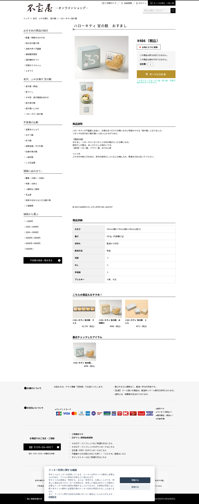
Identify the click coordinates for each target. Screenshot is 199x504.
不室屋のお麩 (30, 122)
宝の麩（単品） (32, 86)
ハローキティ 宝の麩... (82, 362)
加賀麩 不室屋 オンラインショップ (57, 7)
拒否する (135, 487)
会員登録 (128, 3)
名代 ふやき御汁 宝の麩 (44, 18)
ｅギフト (29, 70)
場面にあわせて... (33, 171)
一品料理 (29, 157)
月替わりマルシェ (33, 65)
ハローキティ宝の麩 (68, 18)
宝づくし (29, 91)
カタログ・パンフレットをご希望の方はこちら (92, 443)
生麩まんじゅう (32, 129)
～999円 (29, 221)
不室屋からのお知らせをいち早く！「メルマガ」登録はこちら (99, 453)
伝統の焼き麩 (31, 151)
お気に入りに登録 (150, 47)
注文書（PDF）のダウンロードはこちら (89, 450)
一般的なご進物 (32, 189)
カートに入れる (157, 74)
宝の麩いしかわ (32, 108)
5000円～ (30, 248)
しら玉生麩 (30, 162)
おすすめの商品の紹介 (35, 30)
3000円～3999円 (33, 237)
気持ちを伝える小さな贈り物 (38, 200)
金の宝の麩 (30, 102)
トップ (26, 18)
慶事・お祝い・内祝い (35, 178)
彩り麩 (28, 140)
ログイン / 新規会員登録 (82, 437)
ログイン (142, 3)
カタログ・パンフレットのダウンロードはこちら (93, 446)
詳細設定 (52, 497)
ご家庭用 (29, 205)
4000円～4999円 (33, 243)
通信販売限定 (31, 54)
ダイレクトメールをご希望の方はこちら (89, 457)
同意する (135, 480)
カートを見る (163, 3)
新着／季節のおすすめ (35, 37)
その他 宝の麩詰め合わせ (37, 97)
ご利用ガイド (110, 3)
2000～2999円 (32, 232)
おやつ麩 (29, 135)
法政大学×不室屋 (33, 48)
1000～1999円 (32, 226)
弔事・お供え (31, 183)
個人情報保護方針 (34, 499)
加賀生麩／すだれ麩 (34, 146)
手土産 (28, 194)
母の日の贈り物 (32, 43)
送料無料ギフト (32, 59)
